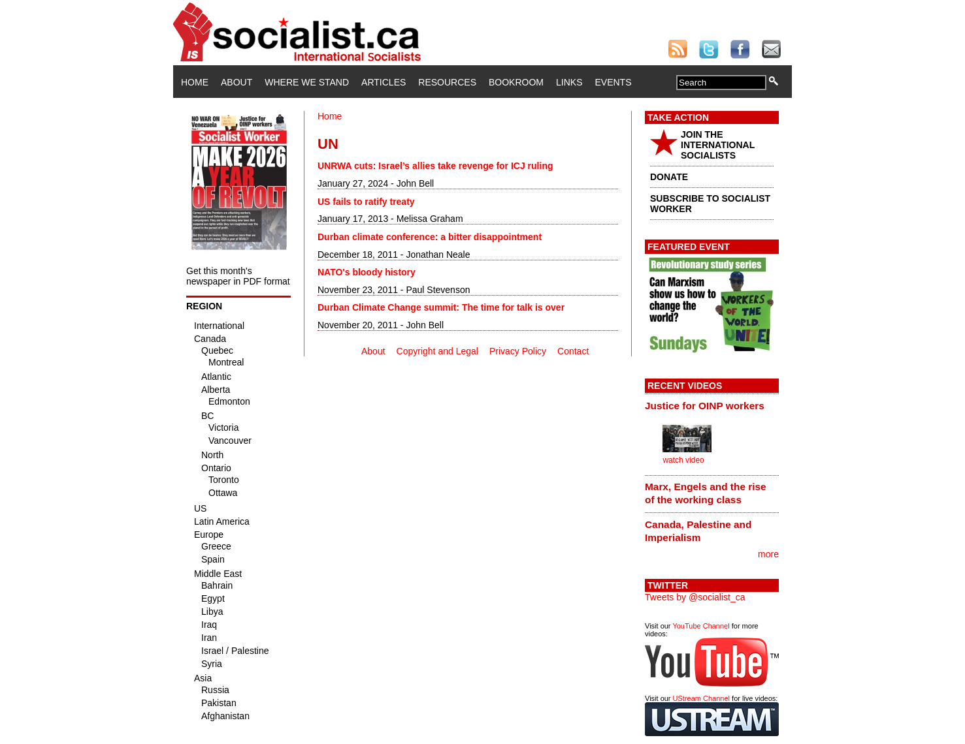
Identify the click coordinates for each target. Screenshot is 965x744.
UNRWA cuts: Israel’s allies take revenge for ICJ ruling (435, 166)
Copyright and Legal (437, 351)
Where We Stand (307, 82)
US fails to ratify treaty (366, 201)
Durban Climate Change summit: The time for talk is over (441, 307)
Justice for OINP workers (704, 405)
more (768, 554)
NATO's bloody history (367, 272)
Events (613, 82)
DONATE (669, 177)
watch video (683, 460)
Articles (383, 82)
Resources (447, 82)
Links (569, 82)
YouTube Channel (700, 626)
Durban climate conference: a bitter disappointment (430, 237)
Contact (573, 351)
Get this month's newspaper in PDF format (238, 276)
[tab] (712, 405)
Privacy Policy (517, 351)
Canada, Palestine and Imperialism (698, 531)
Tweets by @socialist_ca (695, 597)
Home (194, 82)
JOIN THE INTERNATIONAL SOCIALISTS (718, 145)
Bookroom (516, 82)
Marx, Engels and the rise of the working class (705, 493)
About (236, 82)
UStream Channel (701, 698)
